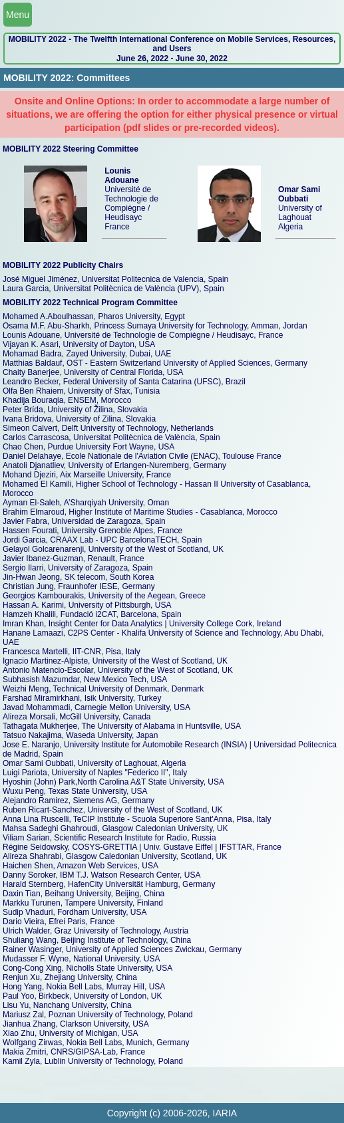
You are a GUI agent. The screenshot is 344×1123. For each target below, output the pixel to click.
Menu (17, 14)
